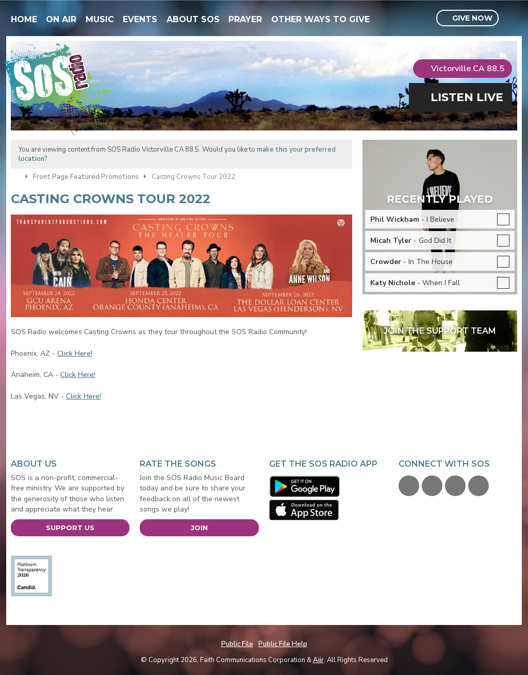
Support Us (70, 527)
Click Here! (74, 353)
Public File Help (282, 644)
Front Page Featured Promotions (86, 177)
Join (199, 527)
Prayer (245, 19)
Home (24, 19)
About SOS (193, 19)
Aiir (318, 660)
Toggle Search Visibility (511, 18)
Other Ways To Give (320, 19)
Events (140, 19)
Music (100, 19)
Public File (237, 644)
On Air (61, 19)
